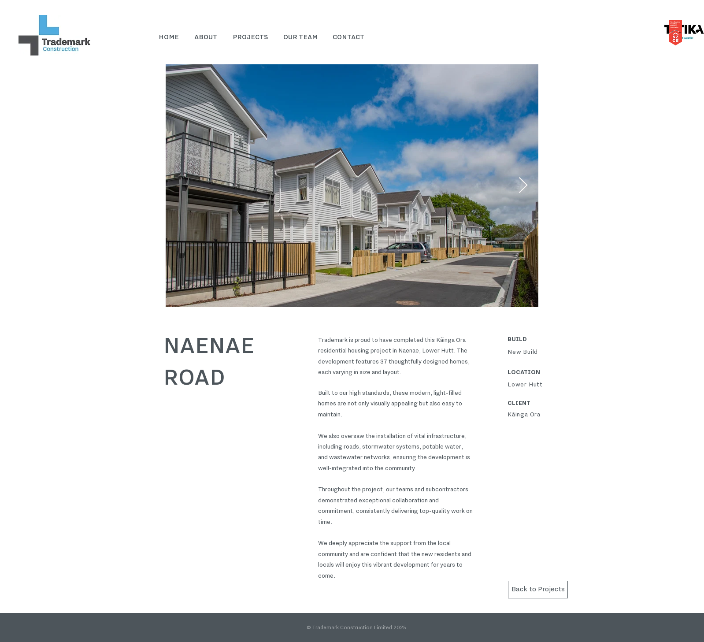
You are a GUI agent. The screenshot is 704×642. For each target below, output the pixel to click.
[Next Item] (523, 185)
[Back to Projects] (538, 589)
